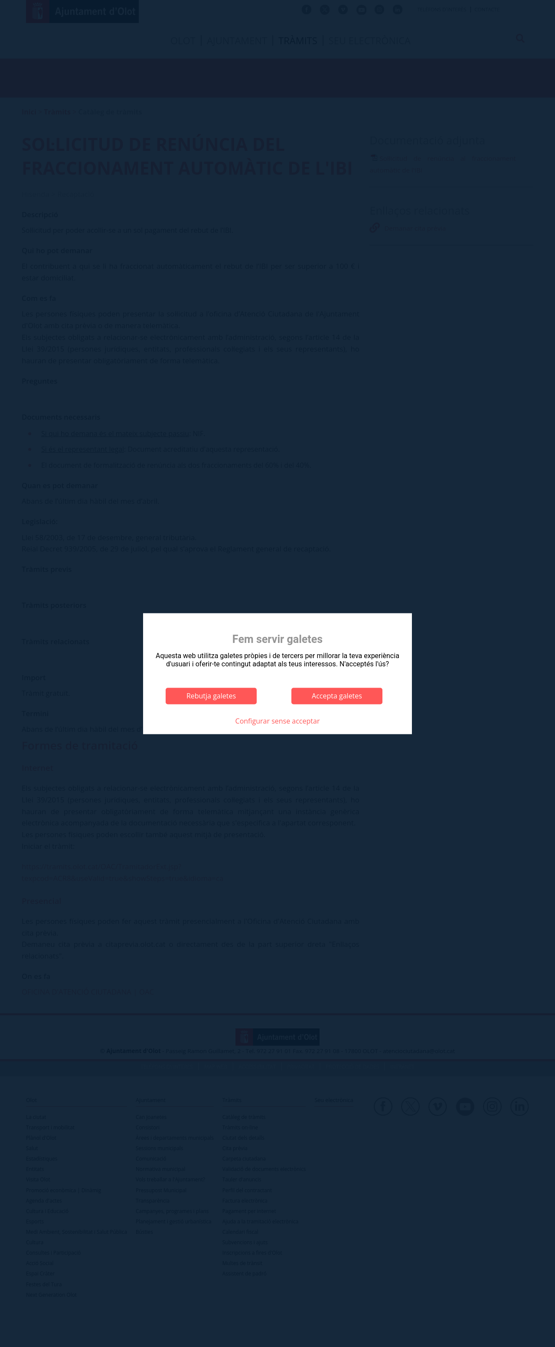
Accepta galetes (337, 696)
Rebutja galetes (211, 696)
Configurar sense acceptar (277, 721)
